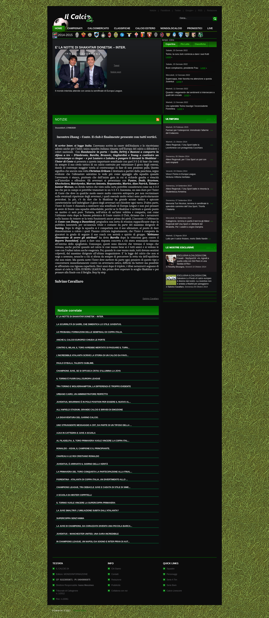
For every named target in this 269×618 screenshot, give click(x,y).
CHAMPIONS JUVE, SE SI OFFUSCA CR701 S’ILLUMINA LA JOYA (88, 371)
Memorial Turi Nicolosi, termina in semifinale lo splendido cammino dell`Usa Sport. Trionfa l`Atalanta (187, 206)
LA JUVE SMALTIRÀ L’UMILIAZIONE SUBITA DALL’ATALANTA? (87, 510)
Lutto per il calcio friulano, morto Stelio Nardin (187, 238)
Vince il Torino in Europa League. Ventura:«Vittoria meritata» (181, 175)
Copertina (170, 44)
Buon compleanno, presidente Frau (182, 68)
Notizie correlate (70, 310)
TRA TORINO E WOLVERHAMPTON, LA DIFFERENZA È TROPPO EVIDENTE (93, 386)
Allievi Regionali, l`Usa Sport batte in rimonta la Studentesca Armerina (187, 190)
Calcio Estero (145, 28)
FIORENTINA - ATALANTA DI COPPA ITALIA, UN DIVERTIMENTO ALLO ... (92, 479)
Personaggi (172, 574)
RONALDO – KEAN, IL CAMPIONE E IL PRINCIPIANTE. (83, 448)
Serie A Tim (172, 580)
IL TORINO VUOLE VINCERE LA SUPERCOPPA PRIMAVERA (85, 503)
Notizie (153, 10)
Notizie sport (116, 72)
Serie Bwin (172, 585)
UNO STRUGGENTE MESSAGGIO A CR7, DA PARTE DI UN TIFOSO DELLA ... (94, 425)
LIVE (210, 28)
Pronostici (194, 28)
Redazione (212, 10)
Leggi (168, 57)
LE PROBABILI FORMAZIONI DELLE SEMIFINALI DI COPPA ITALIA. (89, 332)
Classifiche (200, 44)
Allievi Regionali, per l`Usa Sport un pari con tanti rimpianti (186, 161)
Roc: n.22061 (62, 599)
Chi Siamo (116, 568)
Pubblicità (115, 585)
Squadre (170, 568)
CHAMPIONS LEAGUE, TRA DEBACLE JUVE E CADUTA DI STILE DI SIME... (93, 487)
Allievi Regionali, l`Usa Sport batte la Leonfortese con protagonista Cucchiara (184, 146)
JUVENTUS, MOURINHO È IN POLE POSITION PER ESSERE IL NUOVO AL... (93, 402)
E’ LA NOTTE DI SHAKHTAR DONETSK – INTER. (80, 316)
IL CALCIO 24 (62, 568)
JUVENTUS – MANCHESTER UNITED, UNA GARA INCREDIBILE (87, 534)
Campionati (75, 28)
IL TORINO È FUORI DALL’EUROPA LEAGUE (78, 378)
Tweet (116, 65)
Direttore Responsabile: (75, 585)
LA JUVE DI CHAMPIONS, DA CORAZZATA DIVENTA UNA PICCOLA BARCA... (94, 526)
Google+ (190, 10)
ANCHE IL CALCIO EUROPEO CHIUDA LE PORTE (80, 340)
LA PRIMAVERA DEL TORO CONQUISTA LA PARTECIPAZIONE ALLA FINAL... (94, 472)
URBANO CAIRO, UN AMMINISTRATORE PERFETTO (82, 394)
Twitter (178, 10)
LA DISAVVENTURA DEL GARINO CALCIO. (77, 417)
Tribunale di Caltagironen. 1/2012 (67, 592)
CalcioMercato (98, 28)
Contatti (115, 574)
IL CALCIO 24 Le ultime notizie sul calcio (73, 22)
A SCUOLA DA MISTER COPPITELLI (74, 495)
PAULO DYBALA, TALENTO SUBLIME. (75, 363)
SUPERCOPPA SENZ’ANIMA (70, 518)
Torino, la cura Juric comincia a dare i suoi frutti (187, 54)
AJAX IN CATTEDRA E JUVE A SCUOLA (76, 433)
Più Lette (185, 44)
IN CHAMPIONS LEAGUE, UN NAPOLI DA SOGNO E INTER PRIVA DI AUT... (93, 541)
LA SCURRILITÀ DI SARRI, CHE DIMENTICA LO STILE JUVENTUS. (89, 324)
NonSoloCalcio (171, 28)
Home (58, 28)
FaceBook (165, 10)
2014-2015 (65, 35)
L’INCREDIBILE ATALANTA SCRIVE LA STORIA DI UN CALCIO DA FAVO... (92, 355)
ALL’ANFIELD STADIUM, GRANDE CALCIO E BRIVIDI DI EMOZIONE (89, 409)
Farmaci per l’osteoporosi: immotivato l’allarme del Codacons (187, 131)
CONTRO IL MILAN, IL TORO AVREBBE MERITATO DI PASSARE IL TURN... (93, 347)
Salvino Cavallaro (151, 298)
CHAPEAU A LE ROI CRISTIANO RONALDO (77, 456)
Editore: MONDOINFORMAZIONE (72, 574)
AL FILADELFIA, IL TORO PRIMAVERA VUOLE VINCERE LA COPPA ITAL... (92, 441)
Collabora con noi (119, 591)
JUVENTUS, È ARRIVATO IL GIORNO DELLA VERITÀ (82, 464)
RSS (200, 10)
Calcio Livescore (174, 591)
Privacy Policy (79, 610)
